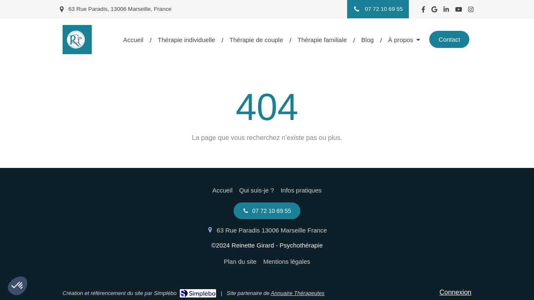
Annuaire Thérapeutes (298, 293)
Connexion (456, 292)
